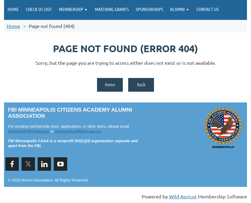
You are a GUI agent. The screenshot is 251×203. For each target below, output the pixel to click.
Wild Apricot (183, 196)
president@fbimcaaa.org (28, 131)
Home (13, 26)
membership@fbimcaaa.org (78, 131)
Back (141, 84)
